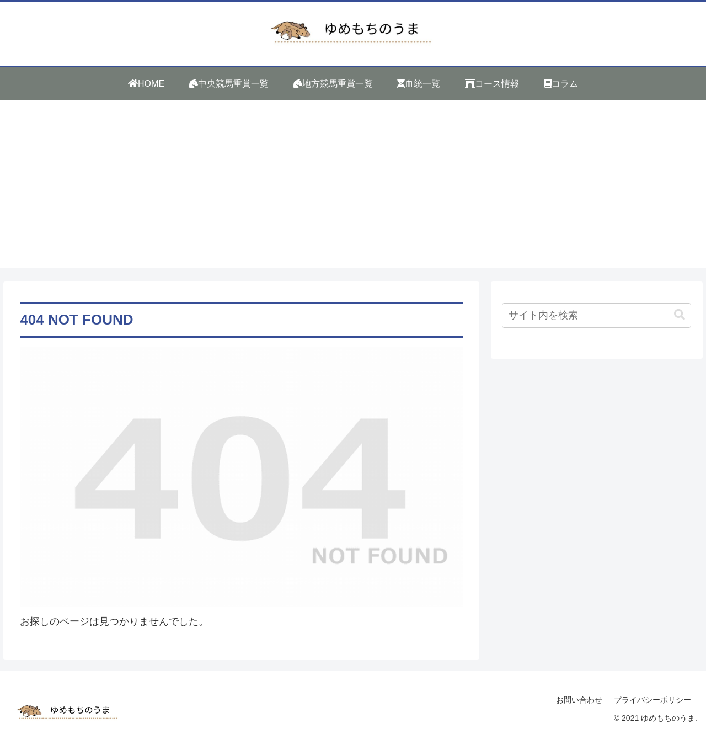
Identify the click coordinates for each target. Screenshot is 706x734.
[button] (679, 315)
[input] (597, 315)
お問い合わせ (579, 699)
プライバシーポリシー (652, 699)
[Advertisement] (353, 191)
